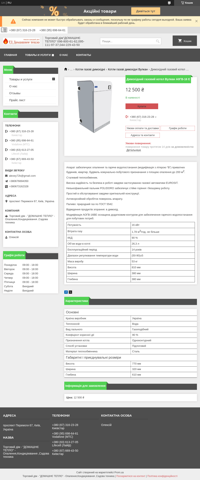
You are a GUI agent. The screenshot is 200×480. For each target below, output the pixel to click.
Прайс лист (17, 100)
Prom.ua (119, 472)
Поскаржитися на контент (130, 476)
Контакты (83, 55)
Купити (142, 106)
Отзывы (14, 93)
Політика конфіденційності (162, 476)
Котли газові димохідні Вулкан (128, 69)
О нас (64, 55)
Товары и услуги (38, 55)
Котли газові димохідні (90, 69)
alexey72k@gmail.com (22, 175)
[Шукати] (157, 41)
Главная (10, 55)
